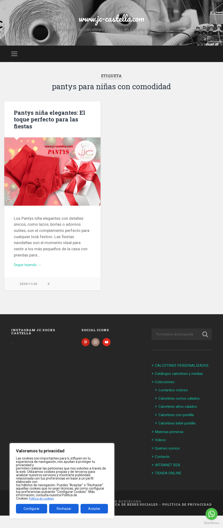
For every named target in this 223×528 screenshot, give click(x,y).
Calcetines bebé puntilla (179, 436)
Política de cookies (42, 498)
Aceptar (94, 509)
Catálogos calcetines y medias (182, 387)
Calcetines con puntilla (178, 428)
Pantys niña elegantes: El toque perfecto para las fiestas (47, 126)
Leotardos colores (175, 403)
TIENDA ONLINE (169, 485)
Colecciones (166, 395)
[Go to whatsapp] (212, 514)
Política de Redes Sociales (130, 517)
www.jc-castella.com (111, 21)
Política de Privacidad (187, 517)
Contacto (163, 469)
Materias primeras (171, 444)
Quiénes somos (169, 461)
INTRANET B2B (168, 477)
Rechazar (64, 509)
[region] (62, 480)
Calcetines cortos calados (181, 411)
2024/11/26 (28, 292)
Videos (161, 452)
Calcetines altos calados (180, 420)
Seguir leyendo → (30, 272)
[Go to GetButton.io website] (211, 523)
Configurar (32, 509)
